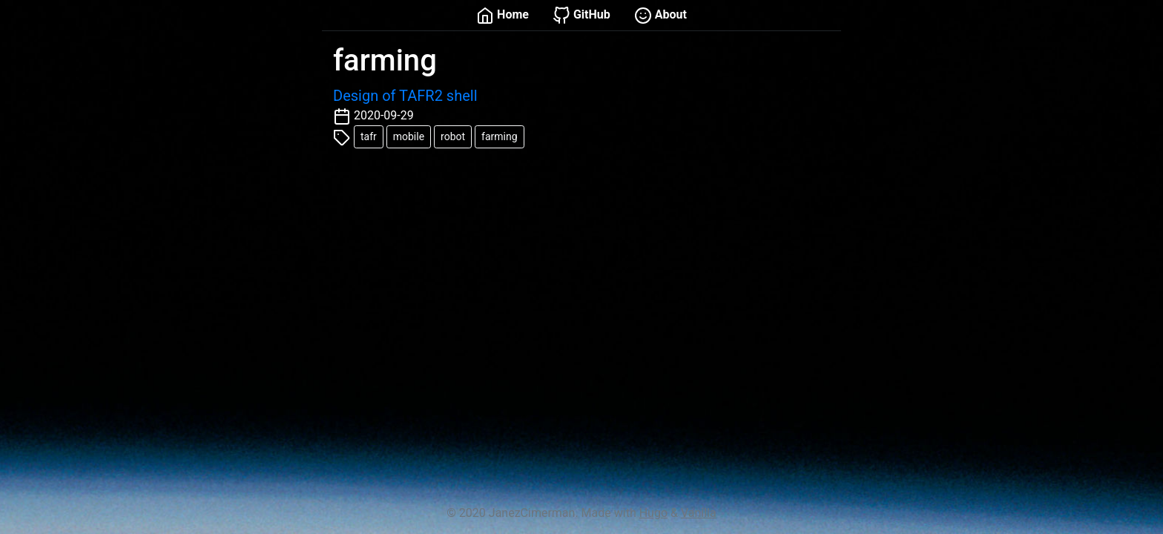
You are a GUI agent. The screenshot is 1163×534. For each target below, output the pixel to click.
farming (499, 136)
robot (453, 136)
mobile (408, 136)
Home (502, 15)
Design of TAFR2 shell (405, 96)
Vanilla (698, 513)
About (660, 15)
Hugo (653, 513)
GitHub (581, 15)
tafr (368, 136)
